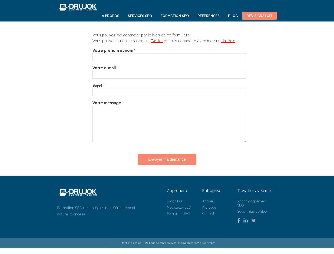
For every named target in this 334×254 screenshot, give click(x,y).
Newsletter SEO (179, 214)
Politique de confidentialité (160, 249)
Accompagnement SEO (252, 210)
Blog (233, 16)
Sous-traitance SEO (252, 218)
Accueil (208, 208)
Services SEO (140, 16)
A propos (110, 16)
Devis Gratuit (259, 16)
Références (208, 16)
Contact (208, 220)
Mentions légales (131, 249)
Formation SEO (175, 16)
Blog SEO (174, 208)
